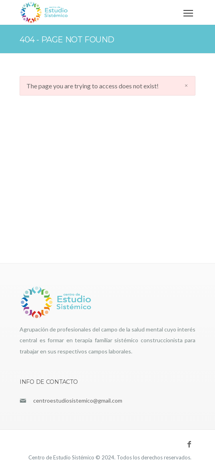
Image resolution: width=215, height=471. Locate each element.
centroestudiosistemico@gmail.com (77, 400)
